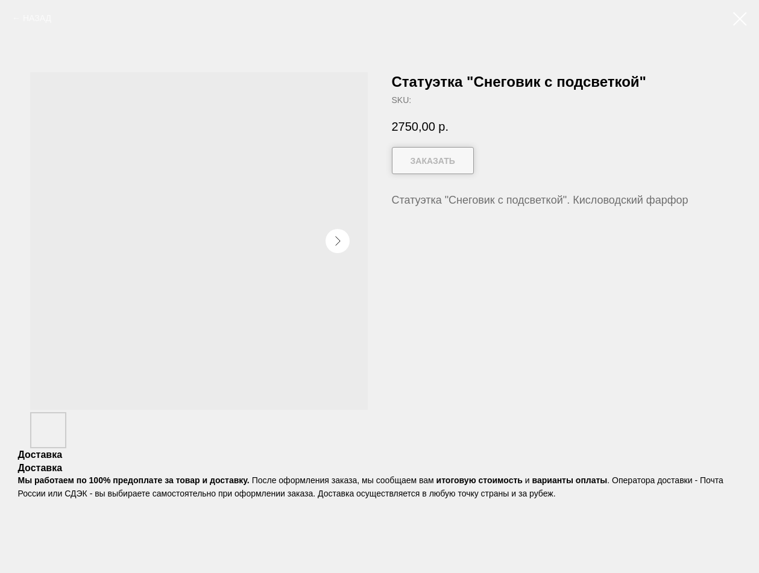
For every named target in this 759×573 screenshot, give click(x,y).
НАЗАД (37, 18)
